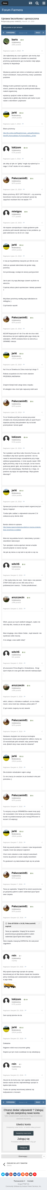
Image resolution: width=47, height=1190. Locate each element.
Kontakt (30, 1181)
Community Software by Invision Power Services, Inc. (23, 1186)
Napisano (12, 51)
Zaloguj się (23, 1148)
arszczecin (18, 597)
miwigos (17, 211)
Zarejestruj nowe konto (23, 1133)
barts (15, 39)
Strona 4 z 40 (23, 33)
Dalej (38, 32)
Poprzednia (10, 32)
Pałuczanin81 (20, 178)
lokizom (16, 147)
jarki (14, 112)
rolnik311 (18, 21)
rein (14, 955)
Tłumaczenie (19, 1181)
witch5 (15, 564)
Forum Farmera (12, 10)
